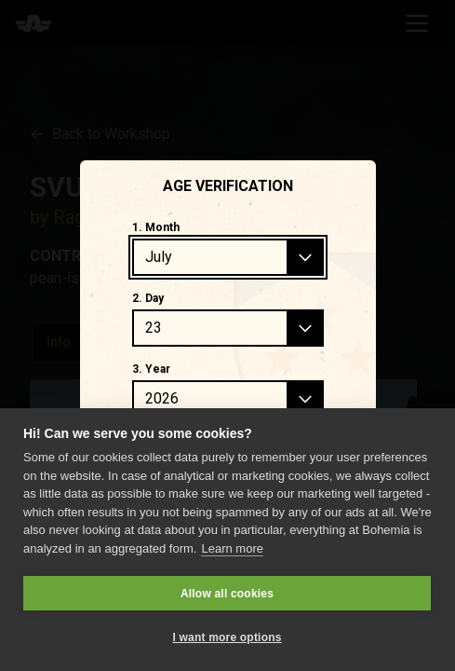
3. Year (151, 369)
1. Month (156, 227)
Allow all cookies (227, 593)
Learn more (231, 548)
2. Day (148, 298)
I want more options (226, 637)
